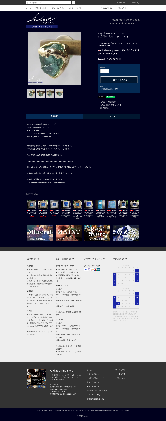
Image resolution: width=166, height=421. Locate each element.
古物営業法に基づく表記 (96, 399)
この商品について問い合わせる (109, 105)
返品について (104, 86)
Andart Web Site (105, 8)
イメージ (111, 116)
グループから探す (57, 8)
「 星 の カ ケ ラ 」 (104, 35)
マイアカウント (121, 370)
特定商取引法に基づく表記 (109, 89)
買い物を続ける (104, 108)
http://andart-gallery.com (59, 389)
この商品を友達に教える (107, 102)
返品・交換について (94, 386)
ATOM (127, 410)
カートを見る (120, 374)
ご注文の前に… (93, 374)
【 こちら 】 (43, 331)
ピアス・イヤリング (109, 37)
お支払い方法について (95, 378)
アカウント (120, 3)
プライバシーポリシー (95, 395)
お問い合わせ (120, 8)
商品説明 (54, 116)
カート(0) (134, 3)
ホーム (28, 8)
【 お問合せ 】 (41, 298)
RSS (122, 410)
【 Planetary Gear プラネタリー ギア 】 (114, 33)
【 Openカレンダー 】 (59, 391)
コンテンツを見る (73, 8)
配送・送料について (94, 382)
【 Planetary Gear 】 (122, 37)
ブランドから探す (40, 8)
